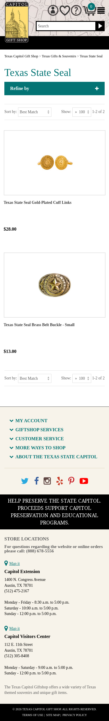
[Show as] (81, 111)
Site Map (53, 715)
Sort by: (10, 111)
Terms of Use (32, 715)
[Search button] (99, 26)
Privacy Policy (74, 715)
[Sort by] (34, 111)
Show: (66, 111)
